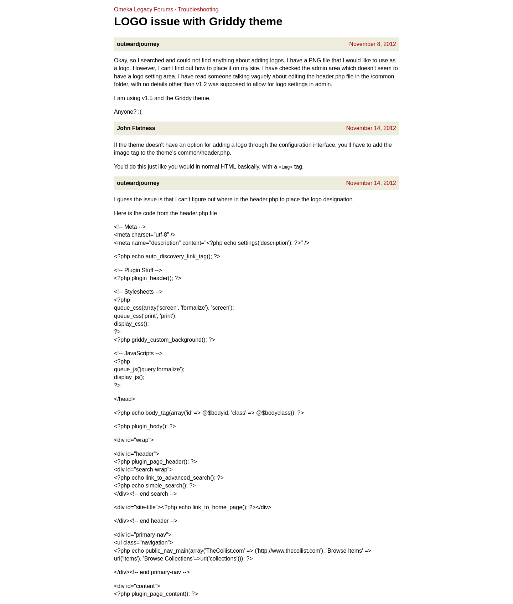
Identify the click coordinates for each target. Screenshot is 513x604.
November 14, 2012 (371, 128)
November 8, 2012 (372, 44)
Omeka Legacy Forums (143, 9)
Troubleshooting (198, 9)
